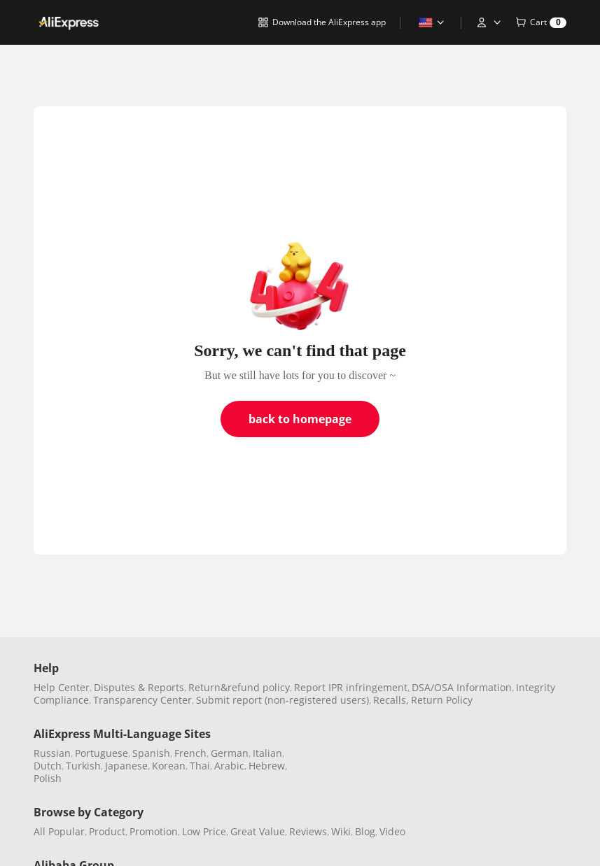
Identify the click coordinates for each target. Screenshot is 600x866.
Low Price (204, 831)
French (190, 753)
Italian (267, 753)
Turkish (83, 765)
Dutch (48, 765)
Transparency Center (142, 700)
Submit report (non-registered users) (282, 700)
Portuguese (101, 753)
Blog (365, 831)
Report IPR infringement (350, 687)
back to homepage (300, 419)
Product (107, 831)
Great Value (257, 831)
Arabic (229, 765)
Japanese (126, 765)
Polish (48, 778)
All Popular (59, 831)
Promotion (154, 831)
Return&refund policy (239, 687)
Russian (52, 753)
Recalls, (391, 700)
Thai (200, 765)
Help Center (62, 687)
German (230, 753)
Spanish (151, 753)
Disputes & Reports (139, 687)
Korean (169, 765)
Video (392, 831)
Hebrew (267, 765)
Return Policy (442, 700)
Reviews (308, 831)
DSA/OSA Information (462, 687)
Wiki (341, 831)
